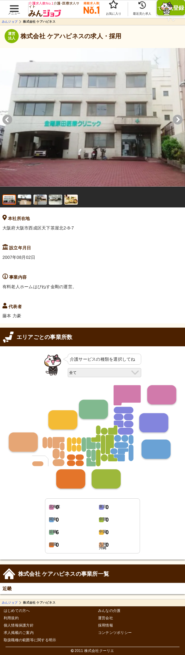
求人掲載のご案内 (19, 633)
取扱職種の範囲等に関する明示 (30, 640)
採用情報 (105, 625)
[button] (14, 6)
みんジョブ (9, 21)
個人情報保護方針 (19, 625)
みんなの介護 (109, 611)
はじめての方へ (17, 611)
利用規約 (11, 618)
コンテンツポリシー (115, 633)
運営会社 (105, 618)
